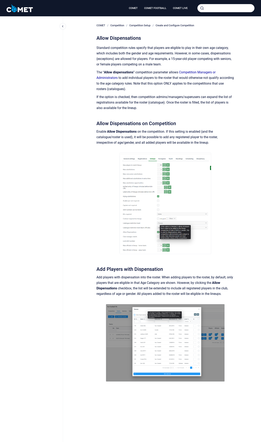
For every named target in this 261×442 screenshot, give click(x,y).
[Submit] (202, 8)
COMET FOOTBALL (155, 8)
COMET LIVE (180, 8)
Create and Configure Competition (175, 25)
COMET (133, 8)
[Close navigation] (63, 26)
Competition (117, 25)
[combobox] (226, 8)
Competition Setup (139, 25)
